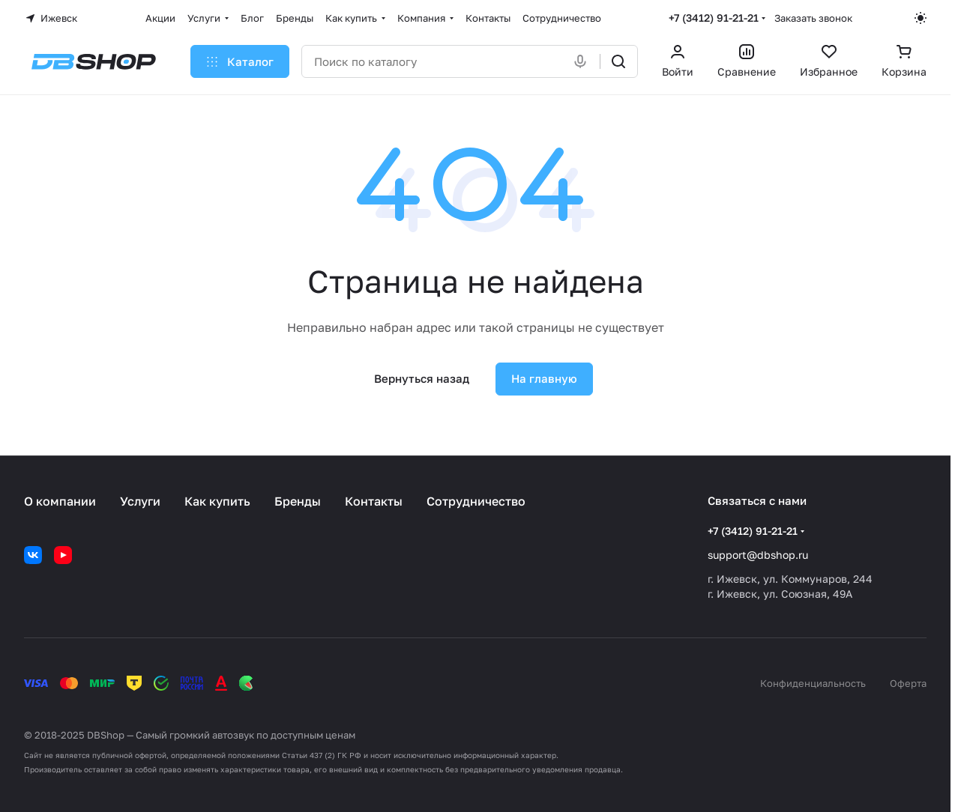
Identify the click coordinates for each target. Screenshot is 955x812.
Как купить (217, 501)
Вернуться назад (421, 378)
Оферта (908, 683)
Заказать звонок (813, 18)
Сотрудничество (476, 501)
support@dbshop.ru (758, 554)
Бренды (297, 501)
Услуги (140, 501)
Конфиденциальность (813, 683)
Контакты (374, 501)
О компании (60, 501)
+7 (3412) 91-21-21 (714, 17)
